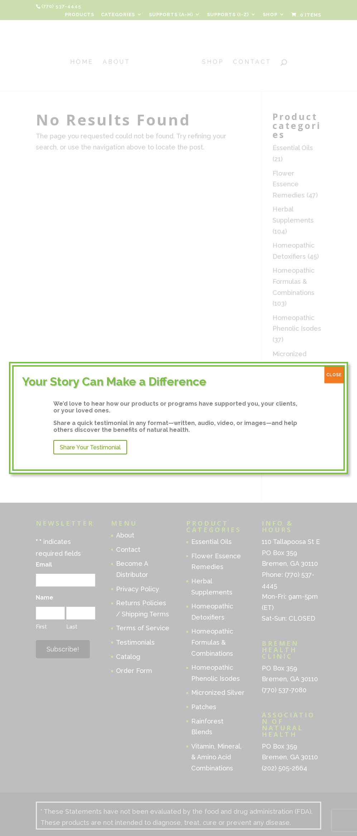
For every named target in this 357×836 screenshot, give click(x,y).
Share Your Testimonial (90, 447)
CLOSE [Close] (334, 374)
